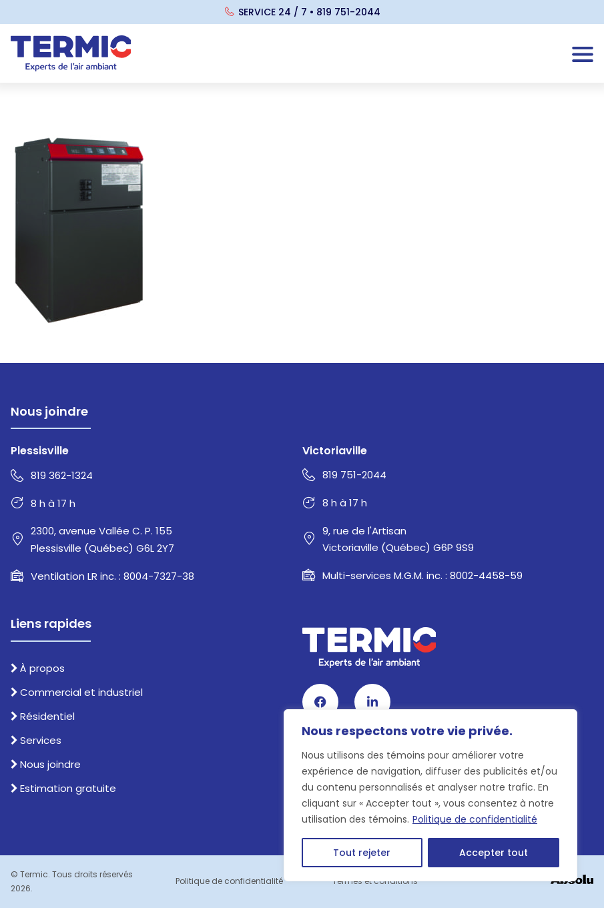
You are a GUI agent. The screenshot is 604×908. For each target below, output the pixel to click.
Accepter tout (493, 852)
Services (36, 740)
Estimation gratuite (63, 788)
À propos (38, 668)
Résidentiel (43, 716)
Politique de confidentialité (474, 819)
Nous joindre (46, 764)
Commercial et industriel (77, 692)
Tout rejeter (361, 852)
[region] (430, 795)
